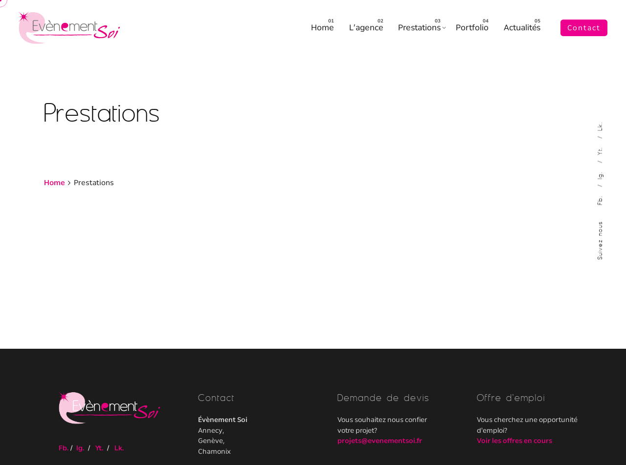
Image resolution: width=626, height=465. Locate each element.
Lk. (600, 126)
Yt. (600, 149)
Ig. (600, 173)
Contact (584, 27)
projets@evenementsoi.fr (379, 440)
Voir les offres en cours (514, 440)
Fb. (600, 198)
